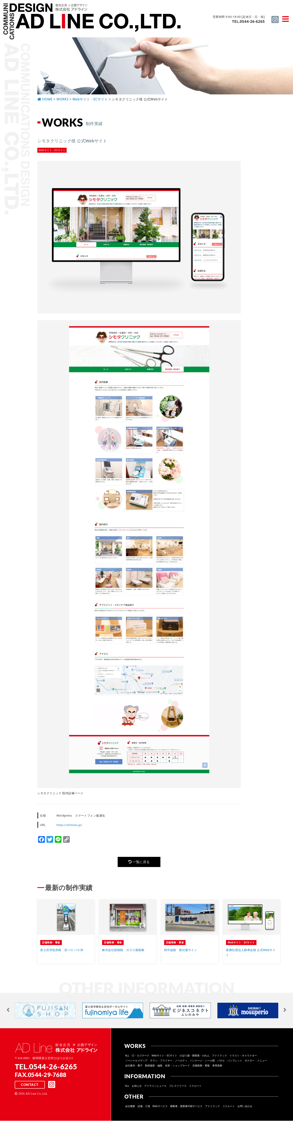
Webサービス (160, 1107)
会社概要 (130, 1107)
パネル (221, 1061)
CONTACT (29, 1086)
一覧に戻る (139, 862)
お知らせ (137, 1087)
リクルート (195, 1087)
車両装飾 (217, 1066)
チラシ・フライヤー (161, 1061)
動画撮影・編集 (153, 1066)
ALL (127, 1057)
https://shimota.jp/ (70, 825)
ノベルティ (181, 1061)
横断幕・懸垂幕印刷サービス (186, 1107)
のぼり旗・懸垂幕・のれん (195, 1057)
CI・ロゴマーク (140, 1057)
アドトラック (219, 1057)
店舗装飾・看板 (201, 1066)
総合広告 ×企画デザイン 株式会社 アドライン (92, 22)
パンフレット (234, 1061)
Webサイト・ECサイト (164, 1057)
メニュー (262, 1061)
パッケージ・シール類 (202, 1061)
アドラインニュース (155, 1087)
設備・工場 (144, 1107)
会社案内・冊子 (134, 1066)
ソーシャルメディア (136, 1061)
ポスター (250, 1061)
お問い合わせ (244, 1107)
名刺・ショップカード (177, 1066)
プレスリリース (178, 1087)
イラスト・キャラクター (243, 1057)
